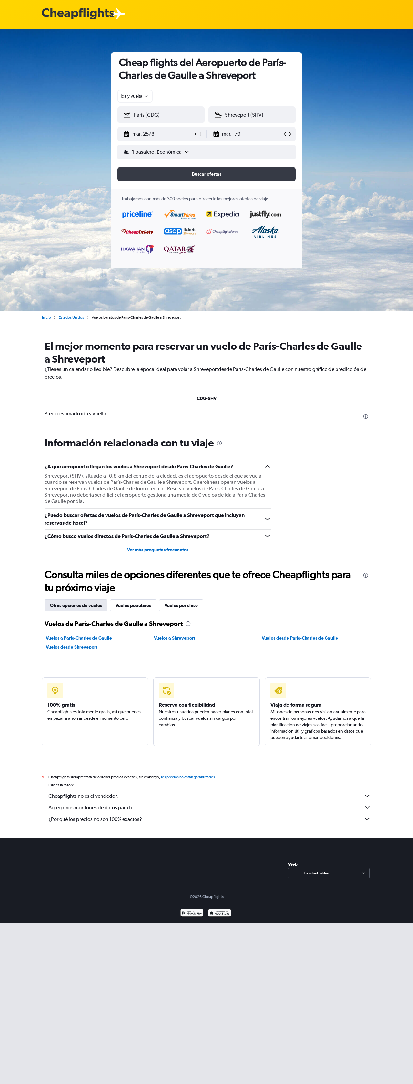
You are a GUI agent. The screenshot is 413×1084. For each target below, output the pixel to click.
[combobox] (135, 96)
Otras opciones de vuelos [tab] (76, 605)
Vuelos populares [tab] (133, 605)
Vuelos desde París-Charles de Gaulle (300, 637)
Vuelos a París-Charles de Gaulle (79, 637)
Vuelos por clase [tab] (181, 605)
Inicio (46, 317)
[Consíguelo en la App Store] (219, 913)
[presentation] (365, 416)
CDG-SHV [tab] (207, 398)
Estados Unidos (71, 317)
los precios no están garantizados (188, 777)
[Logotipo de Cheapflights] (78, 14)
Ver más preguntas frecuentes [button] (157, 549)
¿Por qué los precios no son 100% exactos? (209, 819)
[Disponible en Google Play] (192, 913)
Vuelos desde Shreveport (71, 646)
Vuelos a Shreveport (174, 637)
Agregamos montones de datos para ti (209, 807)
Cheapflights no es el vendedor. (209, 796)
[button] (158, 134)
